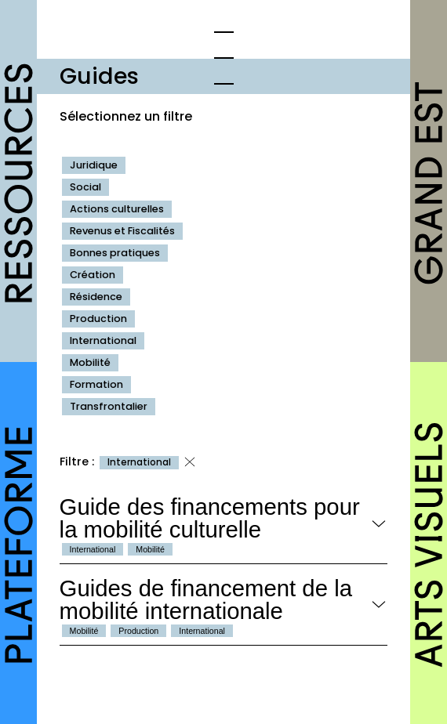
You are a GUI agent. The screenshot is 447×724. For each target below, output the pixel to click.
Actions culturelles (117, 208)
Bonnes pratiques (115, 252)
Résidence (96, 296)
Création (92, 274)
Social (85, 187)
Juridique (94, 165)
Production (98, 318)
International (103, 340)
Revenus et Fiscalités (122, 230)
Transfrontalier (108, 406)
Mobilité (90, 362)
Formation (96, 384)
